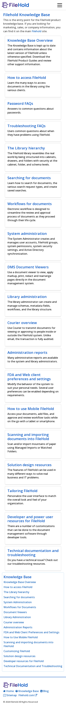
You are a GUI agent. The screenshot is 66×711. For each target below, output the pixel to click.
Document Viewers (15, 612)
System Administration (18, 602)
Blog (46, 691)
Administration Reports (18, 627)
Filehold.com (26, 695)
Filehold (36, 31)
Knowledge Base (28, 691)
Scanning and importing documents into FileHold (28, 644)
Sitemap (12, 695)
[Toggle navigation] (59, 5)
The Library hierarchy (16, 592)
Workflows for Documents (20, 607)
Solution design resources (19, 656)
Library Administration (17, 617)
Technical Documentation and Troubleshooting (33, 666)
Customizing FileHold (17, 651)
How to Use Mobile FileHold (21, 637)
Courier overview (14, 622)
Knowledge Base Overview (20, 582)
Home (10, 691)
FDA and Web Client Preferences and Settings (31, 632)
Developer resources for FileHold (24, 661)
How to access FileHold (18, 587)
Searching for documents (19, 597)
